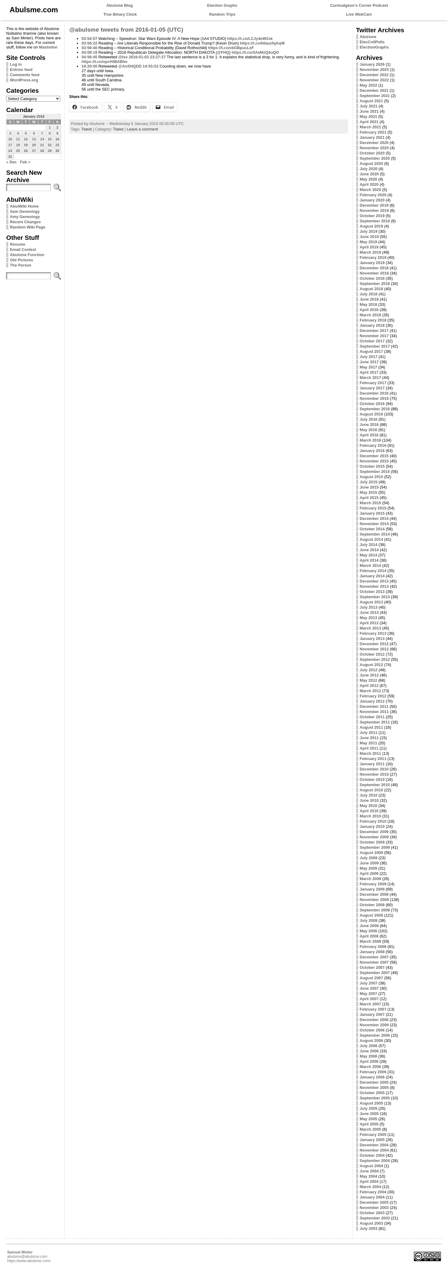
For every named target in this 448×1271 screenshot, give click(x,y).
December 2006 (374, 1019)
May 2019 (368, 242)
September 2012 (375, 659)
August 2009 (371, 852)
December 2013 (374, 581)
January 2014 (372, 576)
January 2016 (372, 450)
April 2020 (369, 184)
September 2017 (375, 346)
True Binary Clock (120, 14)
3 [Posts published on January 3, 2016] (10, 133)
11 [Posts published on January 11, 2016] (18, 139)
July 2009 (369, 858)
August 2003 (371, 1223)
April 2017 (369, 372)
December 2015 (374, 456)
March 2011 (370, 753)
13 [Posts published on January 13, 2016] (34, 139)
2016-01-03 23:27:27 (147, 57)
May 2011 (368, 743)
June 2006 (369, 1051)
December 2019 (374, 205)
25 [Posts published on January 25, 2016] (18, 151)
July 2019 (369, 231)
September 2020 (375, 158)
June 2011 (369, 737)
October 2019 (372, 215)
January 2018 (372, 325)
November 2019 (374, 210)
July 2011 (369, 732)
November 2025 (374, 69)
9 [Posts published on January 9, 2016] (57, 133)
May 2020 (368, 179)
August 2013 (371, 602)
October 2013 (372, 591)
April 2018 (369, 309)
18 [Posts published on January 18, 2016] (18, 145)
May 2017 (368, 367)
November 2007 (374, 962)
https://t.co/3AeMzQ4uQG (255, 52)
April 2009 (369, 873)
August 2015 (371, 476)
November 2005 (374, 1087)
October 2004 (372, 1155)
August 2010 (371, 790)
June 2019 (369, 236)
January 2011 (372, 764)
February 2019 (373, 257)
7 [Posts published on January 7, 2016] (42, 133)
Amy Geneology (25, 216)
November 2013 (374, 586)
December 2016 (374, 393)
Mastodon (48, 47)
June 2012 (369, 675)
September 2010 (375, 784)
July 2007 (369, 983)
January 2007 (372, 1014)
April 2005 (369, 1124)
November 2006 (374, 1025)
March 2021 (370, 127)
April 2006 (369, 1061)
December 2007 (374, 957)
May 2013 (368, 617)
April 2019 (369, 247)
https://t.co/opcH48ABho (104, 61)
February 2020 (373, 195)
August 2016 (371, 414)
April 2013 (369, 623)
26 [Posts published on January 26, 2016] (26, 151)
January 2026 (372, 64)
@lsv (123, 57)
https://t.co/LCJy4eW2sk (250, 38)
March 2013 (370, 628)
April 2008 (369, 936)
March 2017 (370, 377)
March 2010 (370, 816)
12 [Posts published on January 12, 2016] (26, 139)
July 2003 (369, 1228)
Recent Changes (25, 222)
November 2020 (374, 148)
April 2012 (369, 685)
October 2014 (372, 529)
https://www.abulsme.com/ (28, 1261)
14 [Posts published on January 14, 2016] (42, 139)
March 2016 (370, 440)
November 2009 (374, 837)
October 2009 (372, 842)
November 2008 (374, 899)
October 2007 (372, 967)
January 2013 (372, 638)
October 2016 (372, 403)
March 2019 (370, 252)
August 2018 (371, 289)
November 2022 (374, 80)
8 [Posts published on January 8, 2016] (49, 133)
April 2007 (369, 998)
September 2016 (375, 409)
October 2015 (372, 466)
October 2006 (372, 1030)
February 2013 (373, 633)
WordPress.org (24, 80)
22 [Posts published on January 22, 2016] (50, 145)
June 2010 (369, 800)
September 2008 (375, 910)
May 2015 (368, 492)
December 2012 (374, 643)
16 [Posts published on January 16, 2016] (57, 139)
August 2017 (371, 351)
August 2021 (371, 101)
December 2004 (374, 1145)
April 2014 (369, 560)
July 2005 (369, 1108)
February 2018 (373, 320)
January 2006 (372, 1077)
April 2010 (369, 811)
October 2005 (372, 1092)
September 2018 (375, 283)
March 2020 (370, 189)
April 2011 (369, 748)
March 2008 (370, 941)
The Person (20, 265)
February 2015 (373, 508)
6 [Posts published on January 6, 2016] (34, 133)
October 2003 (372, 1213)
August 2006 (371, 1040)
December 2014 (374, 518)
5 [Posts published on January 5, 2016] (26, 133)
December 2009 (374, 831)
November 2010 (374, 774)
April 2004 (369, 1181)
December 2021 (374, 90)
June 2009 (369, 863)
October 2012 (372, 654)
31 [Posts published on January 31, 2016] (10, 156)
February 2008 (373, 946)
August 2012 (371, 664)
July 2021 (369, 106)
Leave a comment (142, 129)
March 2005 (370, 1129)
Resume (17, 244)
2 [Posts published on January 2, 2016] (57, 127)
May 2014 (368, 555)
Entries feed (21, 69)
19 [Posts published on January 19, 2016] (26, 145)
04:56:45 (89, 57)
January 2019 (372, 262)
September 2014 (375, 534)
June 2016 (369, 424)
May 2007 (368, 993)
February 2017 (373, 382)
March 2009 (370, 878)
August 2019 (371, 226)
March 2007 (370, 1004)
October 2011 (372, 717)
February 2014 (373, 570)
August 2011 (371, 727)
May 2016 (368, 429)
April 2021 (369, 121)
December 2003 (374, 1202)
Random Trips (222, 14)
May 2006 (368, 1056)
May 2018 (368, 304)
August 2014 (371, 539)
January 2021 (372, 137)
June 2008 (369, 925)
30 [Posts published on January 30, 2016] (57, 151)
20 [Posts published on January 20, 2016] (34, 145)
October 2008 (372, 905)
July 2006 (369, 1045)
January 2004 (372, 1197)
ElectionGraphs (374, 47)
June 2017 (369, 362)
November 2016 (374, 398)
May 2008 (368, 931)
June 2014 (369, 550)
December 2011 (374, 706)
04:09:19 (89, 52)
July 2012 (369, 670)
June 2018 (369, 299)
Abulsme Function (27, 254)
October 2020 (372, 153)
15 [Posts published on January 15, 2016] (50, 139)
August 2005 (371, 1103)
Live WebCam (359, 14)
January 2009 (372, 889)
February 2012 (373, 696)
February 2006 (373, 1072)
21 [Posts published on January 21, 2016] (42, 145)
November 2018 (374, 273)
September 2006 (375, 1035)
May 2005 (368, 1119)
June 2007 (369, 988)
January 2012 (372, 701)
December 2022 (374, 74)
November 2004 (374, 1150)
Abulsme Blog (119, 5)
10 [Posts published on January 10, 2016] (10, 139)
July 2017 (369, 356)
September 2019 (375, 221)
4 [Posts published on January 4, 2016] (18, 133)
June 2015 (369, 487)
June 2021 (369, 111)
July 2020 (369, 168)
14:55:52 (150, 66)
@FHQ (223, 52)
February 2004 (373, 1192)
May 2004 (368, 1176)
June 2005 (369, 1113)
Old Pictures (21, 260)
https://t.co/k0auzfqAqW (262, 43)
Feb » (25, 162)
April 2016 (369, 435)
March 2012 (370, 690)
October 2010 (372, 779)
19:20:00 (89, 66)
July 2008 (369, 920)
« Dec (11, 162)
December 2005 (374, 1082)
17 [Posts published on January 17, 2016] (10, 145)
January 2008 (372, 951)
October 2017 (372, 341)
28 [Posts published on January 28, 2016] (42, 151)
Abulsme (368, 36)
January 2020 (372, 200)
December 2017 (374, 330)
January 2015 (372, 513)
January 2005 (372, 1139)
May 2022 (368, 85)
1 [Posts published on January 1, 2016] (49, 127)
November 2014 (374, 523)
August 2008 (371, 915)
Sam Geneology (25, 211)
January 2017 (372, 388)
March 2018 (370, 315)
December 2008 (374, 894)
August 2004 (371, 1166)
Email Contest (23, 249)
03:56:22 (89, 43)
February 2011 (373, 758)
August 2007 (371, 978)
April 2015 (369, 497)
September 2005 (375, 1098)
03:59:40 (89, 47)
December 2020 (374, 142)
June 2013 (369, 612)
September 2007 (375, 972)
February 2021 (373, 132)
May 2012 (368, 680)
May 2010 (368, 805)
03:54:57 (89, 38)
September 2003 (375, 1218)
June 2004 (369, 1171)
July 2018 (369, 294)
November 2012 (374, 649)
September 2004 (375, 1160)
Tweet (86, 129)
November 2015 (374, 461)
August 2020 (371, 163)
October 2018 (372, 278)
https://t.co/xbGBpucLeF (231, 47)
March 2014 (370, 565)
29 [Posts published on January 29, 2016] (50, 151)
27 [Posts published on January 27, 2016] (34, 151)
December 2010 (374, 769)
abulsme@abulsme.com (27, 1256)
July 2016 (369, 419)
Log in (16, 64)
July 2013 (369, 607)
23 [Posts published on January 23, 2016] (57, 145)
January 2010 (372, 826)
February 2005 (373, 1134)
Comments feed (24, 74)
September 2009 (375, 847)
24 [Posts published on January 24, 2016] (10, 151)
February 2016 (373, 445)
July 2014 (369, 544)
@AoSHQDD (130, 66)
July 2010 (369, 795)
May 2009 (368, 868)
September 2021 (375, 95)
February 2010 (373, 821)
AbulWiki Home (24, 206)
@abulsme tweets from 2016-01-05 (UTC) (126, 29)
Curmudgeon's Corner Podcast (359, 5)
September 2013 (375, 597)
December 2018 (374, 268)
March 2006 (370, 1066)
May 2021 (368, 116)
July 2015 (369, 482)
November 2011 (374, 711)
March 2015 (370, 503)
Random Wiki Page (27, 227)
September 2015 (375, 471)
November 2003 (374, 1207)
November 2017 (374, 335)
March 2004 (370, 1186)
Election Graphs (222, 5)
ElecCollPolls (372, 42)
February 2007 (373, 1009)
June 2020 (369, 174)
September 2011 (375, 722)
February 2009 (373, 884)
